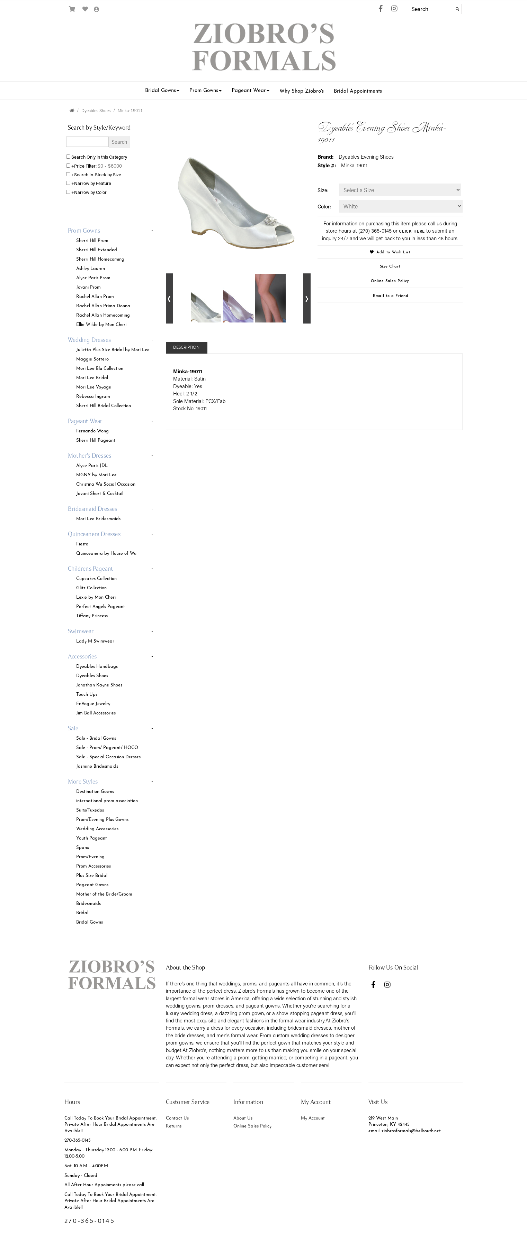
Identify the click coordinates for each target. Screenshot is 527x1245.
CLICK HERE (412, 231)
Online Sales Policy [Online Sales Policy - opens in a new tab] (390, 280)
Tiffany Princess (92, 615)
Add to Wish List (390, 251)
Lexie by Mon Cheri (96, 596)
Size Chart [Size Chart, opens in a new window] (390, 266)
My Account (313, 1117)
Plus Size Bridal (91, 875)
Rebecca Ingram (93, 396)
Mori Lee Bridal (92, 377)
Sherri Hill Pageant (95, 440)
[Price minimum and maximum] (111, 165)
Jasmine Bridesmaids (97, 765)
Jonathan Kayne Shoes (99, 684)
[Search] (436, 9)
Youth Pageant (91, 837)
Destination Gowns (95, 791)
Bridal (82, 912)
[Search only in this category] (68, 157)
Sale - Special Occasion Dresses (108, 756)
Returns (173, 1125)
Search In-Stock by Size (97, 174)
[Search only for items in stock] (68, 174)
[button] (162, 90)
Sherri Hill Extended (96, 249)
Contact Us (177, 1117)
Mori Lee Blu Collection (99, 368)
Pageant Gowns (92, 884)
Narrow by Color (90, 192)
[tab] (111, 278)
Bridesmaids (88, 903)
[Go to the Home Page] (72, 110)
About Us (242, 1117)
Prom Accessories (93, 865)
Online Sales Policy (252, 1125)
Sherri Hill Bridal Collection (103, 405)
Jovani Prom (88, 286)
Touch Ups (86, 694)
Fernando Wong (92, 430)
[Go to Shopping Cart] (72, 9)
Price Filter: (85, 166)
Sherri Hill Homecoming (100, 258)
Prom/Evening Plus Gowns (102, 819)
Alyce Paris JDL (92, 465)
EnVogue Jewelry (93, 703)
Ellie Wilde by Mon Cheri (101, 324)
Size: (323, 190)
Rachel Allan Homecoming (103, 314)
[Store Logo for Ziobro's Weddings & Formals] (263, 48)
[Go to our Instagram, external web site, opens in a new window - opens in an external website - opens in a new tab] (394, 9)
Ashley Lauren (90, 268)
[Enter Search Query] (87, 142)
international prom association (107, 800)
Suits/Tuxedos (90, 809)
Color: (324, 206)
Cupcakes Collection (96, 578)
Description (186, 347)
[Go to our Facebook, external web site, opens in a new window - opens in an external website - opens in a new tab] (380, 9)
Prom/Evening (90, 856)
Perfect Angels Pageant (100, 606)
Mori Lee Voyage (93, 386)
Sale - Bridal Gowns (96, 737)
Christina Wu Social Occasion (105, 483)
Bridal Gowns (89, 921)
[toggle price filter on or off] (68, 165)
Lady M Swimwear (95, 640)
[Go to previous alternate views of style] (169, 298)
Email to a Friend (390, 295)
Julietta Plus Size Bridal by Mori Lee (113, 349)
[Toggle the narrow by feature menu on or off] (68, 183)
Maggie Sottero (92, 358)
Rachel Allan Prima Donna (103, 305)
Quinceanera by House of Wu (106, 553)
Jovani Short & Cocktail (99, 493)
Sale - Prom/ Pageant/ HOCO (107, 747)
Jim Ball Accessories (96, 712)
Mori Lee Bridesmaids (98, 518)
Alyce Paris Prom (93, 277)
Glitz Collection (91, 587)
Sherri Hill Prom (92, 240)
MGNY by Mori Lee (96, 474)
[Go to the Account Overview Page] (96, 9)
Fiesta (82, 543)
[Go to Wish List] (85, 9)
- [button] (152, 230)
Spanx (82, 847)
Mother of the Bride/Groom (104, 893)
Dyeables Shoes (92, 675)
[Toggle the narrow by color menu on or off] (68, 192)
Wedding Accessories (97, 828)
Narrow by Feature (92, 183)
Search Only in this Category (99, 157)
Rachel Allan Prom (95, 296)
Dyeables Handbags (97, 666)
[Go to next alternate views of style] (307, 298)
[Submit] (457, 9)
